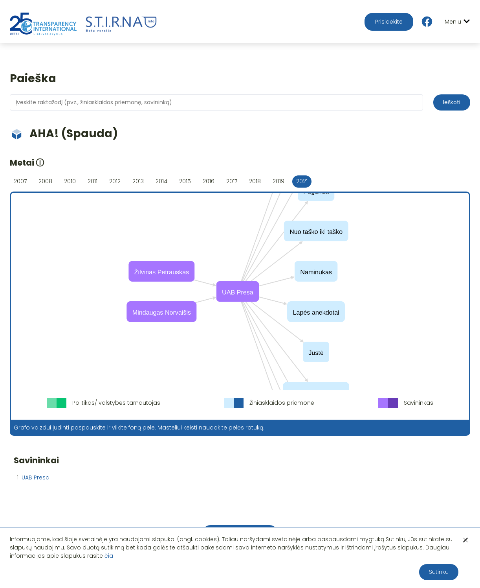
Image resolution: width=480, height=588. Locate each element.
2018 (255, 181)
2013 (138, 181)
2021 (302, 181)
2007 (20, 181)
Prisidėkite (389, 22)
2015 (185, 181)
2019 (278, 181)
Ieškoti (451, 102)
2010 (70, 181)
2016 (208, 181)
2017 (231, 181)
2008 (45, 181)
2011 (92, 181)
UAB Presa (35, 477)
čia (108, 556)
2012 (115, 181)
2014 (161, 181)
